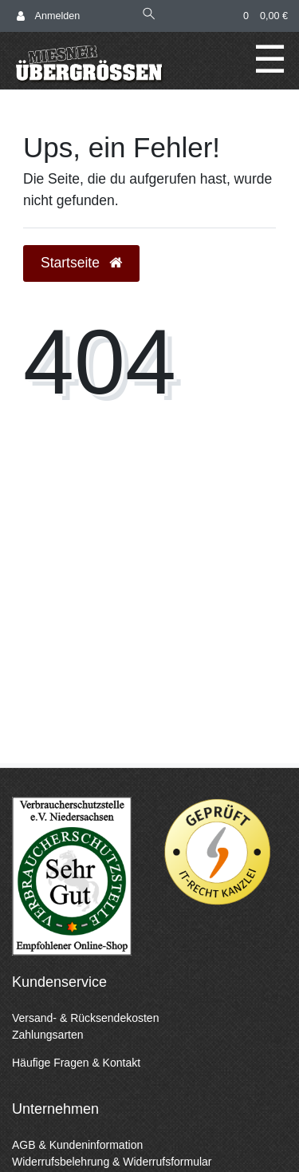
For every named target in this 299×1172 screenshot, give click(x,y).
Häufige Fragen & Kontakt (76, 1062)
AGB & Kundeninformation (77, 1144)
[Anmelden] (48, 16)
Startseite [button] (81, 263)
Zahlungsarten (48, 1034)
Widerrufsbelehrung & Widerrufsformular (112, 1161)
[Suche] (149, 15)
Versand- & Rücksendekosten (85, 1018)
